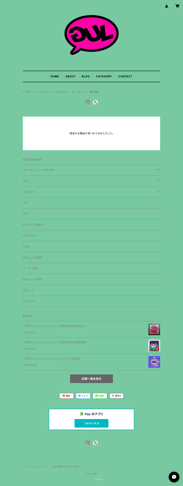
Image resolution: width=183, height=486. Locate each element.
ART (25, 202)
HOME (55, 76)
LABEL (27, 246)
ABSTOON (29, 235)
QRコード (28, 290)
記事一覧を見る (91, 379)
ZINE (26, 213)
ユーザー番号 (31, 268)
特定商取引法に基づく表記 (66, 466)
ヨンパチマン (78, 91)
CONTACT (125, 76)
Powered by (91, 479)
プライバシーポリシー (36, 466)
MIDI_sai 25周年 (33, 279)
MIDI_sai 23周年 (33, 257)
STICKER (28, 191)
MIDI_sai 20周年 (33, 224)
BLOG (86, 76)
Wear (26, 180)
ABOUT (70, 76)
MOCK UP (29, 301)
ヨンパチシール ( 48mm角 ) (51, 91)
